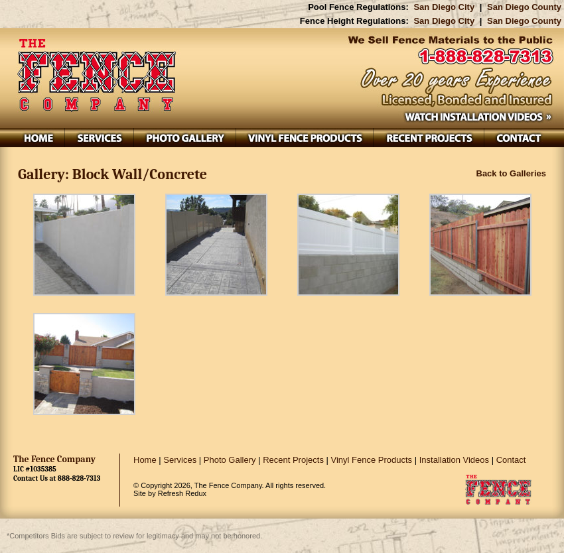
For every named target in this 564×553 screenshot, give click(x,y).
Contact (511, 460)
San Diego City (443, 7)
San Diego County (524, 7)
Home (145, 460)
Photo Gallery (230, 460)
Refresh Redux (182, 493)
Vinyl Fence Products (372, 460)
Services (179, 460)
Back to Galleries (511, 173)
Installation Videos (454, 460)
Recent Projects (293, 460)
